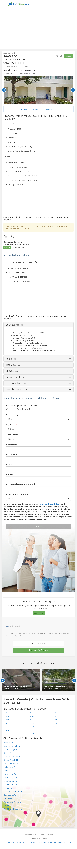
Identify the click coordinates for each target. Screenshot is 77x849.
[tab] (38, 324)
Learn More (38, 613)
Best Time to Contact (17, 494)
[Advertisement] (38, 29)
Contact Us (10, 842)
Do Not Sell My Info (55, 842)
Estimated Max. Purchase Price (22, 484)
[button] (38, 324)
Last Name (12, 454)
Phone (10, 474)
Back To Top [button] (38, 643)
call (7, 247)
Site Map (67, 842)
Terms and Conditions (37, 842)
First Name (12, 444)
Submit (38, 526)
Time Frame (12, 435)
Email (9, 464)
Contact (68, 56)
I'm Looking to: (13, 415)
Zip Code (11, 425)
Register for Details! (38, 650)
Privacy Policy (22, 842)
